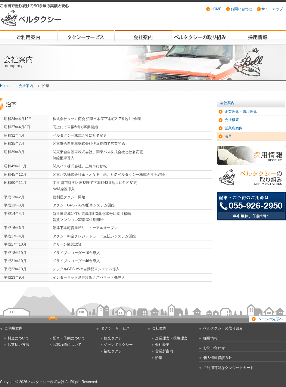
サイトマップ (272, 9)
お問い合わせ (241, 9)
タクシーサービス (85, 37)
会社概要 (232, 120)
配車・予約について (69, 338)
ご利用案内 (28, 37)
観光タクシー (115, 338)
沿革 (228, 136)
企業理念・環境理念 (241, 112)
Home (5, 86)
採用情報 (257, 37)
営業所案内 (234, 128)
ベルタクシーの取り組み (200, 37)
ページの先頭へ (270, 319)
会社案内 (143, 37)
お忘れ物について (67, 344)
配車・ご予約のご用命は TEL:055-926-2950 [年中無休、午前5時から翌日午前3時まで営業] (251, 206)
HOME (216, 9)
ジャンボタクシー (118, 344)
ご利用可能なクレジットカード (228, 368)
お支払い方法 (18, 344)
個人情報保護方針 (217, 358)
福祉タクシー (115, 351)
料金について (18, 338)
